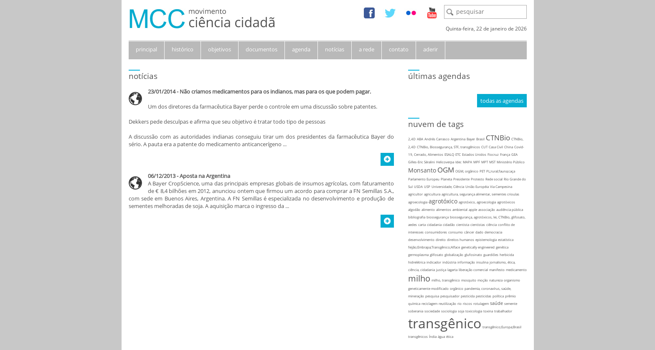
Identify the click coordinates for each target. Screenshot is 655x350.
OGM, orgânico (466, 171)
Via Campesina (501, 186)
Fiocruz (493, 154)
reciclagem (429, 303)
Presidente (461, 179)
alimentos (443, 209)
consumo (455, 232)
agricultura (432, 194)
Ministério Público (511, 162)
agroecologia (417, 202)
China (508, 147)
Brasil (480, 139)
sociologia (449, 311)
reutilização (447, 303)
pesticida (468, 296)
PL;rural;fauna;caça (500, 171)
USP (427, 186)
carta (422, 224)
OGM (445, 170)
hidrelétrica (416, 262)
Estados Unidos (474, 154)
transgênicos (418, 336)
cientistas (477, 224)
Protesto (477, 179)
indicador (434, 262)
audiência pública (509, 209)
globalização (453, 254)
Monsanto (422, 170)
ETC (458, 154)
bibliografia (416, 217)
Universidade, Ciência (448, 186)
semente (510, 303)
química (414, 303)
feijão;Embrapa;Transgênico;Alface (434, 247)
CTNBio (498, 137)
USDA (418, 186)
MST (492, 162)
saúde (496, 303)
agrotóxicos (506, 202)
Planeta (446, 179)
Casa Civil (496, 147)
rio (459, 303)
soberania (415, 311)
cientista (462, 224)
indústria (449, 262)
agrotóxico (443, 201)
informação (466, 262)
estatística (505, 239)
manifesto (497, 269)
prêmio (510, 296)
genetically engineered (478, 247)
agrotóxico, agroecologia (477, 202)
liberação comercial (473, 269)
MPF (476, 162)
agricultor (415, 194)
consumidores (436, 232)
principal (146, 49)
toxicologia (473, 311)
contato (399, 49)
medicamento (516, 269)
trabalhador (503, 311)
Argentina (458, 139)
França (505, 154)
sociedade (432, 311)
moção (482, 280)
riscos (467, 303)
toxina (488, 311)
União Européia (477, 186)
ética (449, 336)
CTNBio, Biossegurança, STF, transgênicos (448, 147)
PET (482, 171)
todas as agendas (501, 100)
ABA (420, 139)
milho (419, 278)
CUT (484, 147)
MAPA (467, 162)
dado (479, 232)
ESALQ (449, 154)
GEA (514, 154)
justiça (441, 269)
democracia (493, 232)
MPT (484, 162)
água (441, 336)
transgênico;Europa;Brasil (501, 327)
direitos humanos (460, 239)
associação (486, 209)
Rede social (494, 179)
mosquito (468, 280)
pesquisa (432, 296)
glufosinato (473, 254)
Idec (458, 162)
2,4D (412, 139)
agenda (301, 49)
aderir (430, 49)
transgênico (444, 323)
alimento (428, 209)
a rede (366, 49)
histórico (182, 49)
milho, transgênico (446, 280)
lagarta (452, 269)
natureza (496, 280)
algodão (414, 209)
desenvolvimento (421, 239)
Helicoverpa (445, 162)
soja (461, 311)
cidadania (434, 224)
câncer (469, 232)
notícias (334, 49)
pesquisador (450, 296)
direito (441, 239)
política (498, 296)
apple (473, 209)
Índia (433, 336)
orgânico (456, 288)
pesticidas (483, 296)
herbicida (507, 254)
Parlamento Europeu (423, 179)
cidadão (449, 224)
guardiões (490, 254)
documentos (261, 49)
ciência (491, 224)
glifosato (436, 254)
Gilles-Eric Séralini (421, 162)
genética (502, 247)
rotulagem (481, 303)
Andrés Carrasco (436, 139)
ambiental (459, 209)
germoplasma (418, 254)
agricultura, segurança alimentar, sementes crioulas (480, 194)
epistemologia (486, 239)
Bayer (471, 139)
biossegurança (438, 217)
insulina (482, 262)
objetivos (219, 49)
